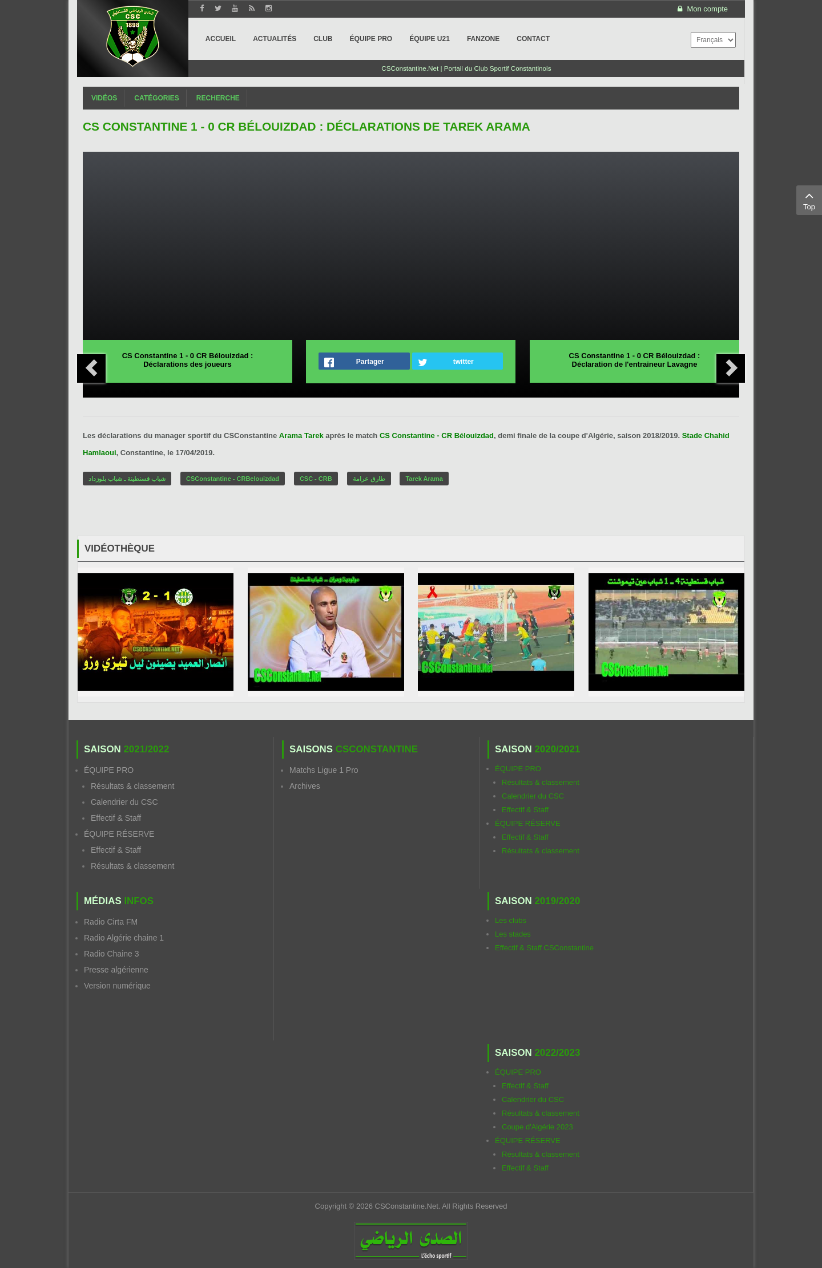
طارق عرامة (369, 478)
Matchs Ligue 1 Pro (323, 770)
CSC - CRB (316, 478)
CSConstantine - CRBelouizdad (232, 478)
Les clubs (510, 920)
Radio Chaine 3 (111, 953)
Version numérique (117, 985)
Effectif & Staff (116, 818)
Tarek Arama (423, 478)
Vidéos (104, 98)
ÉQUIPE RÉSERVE (119, 833)
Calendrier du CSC (124, 802)
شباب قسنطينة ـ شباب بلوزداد (127, 478)
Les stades (513, 934)
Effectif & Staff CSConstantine (544, 947)
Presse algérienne (116, 969)
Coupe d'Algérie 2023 (537, 1127)
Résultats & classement (132, 786)
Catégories (156, 98)
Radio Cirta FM (111, 921)
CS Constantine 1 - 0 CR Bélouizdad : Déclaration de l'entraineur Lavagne (634, 359)
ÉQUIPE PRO (109, 770)
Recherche (218, 98)
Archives (304, 786)
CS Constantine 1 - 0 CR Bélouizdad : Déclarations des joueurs (187, 359)
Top (809, 199)
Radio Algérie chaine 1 (124, 937)
